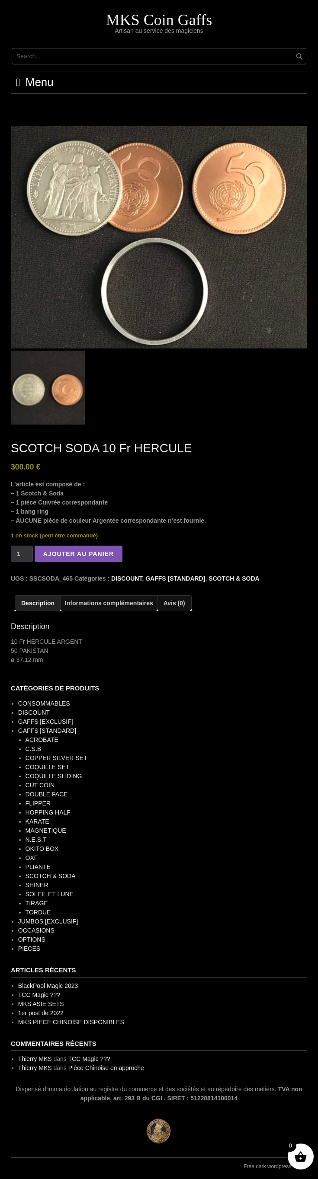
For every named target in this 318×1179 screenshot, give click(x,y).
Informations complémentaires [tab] (109, 603)
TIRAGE (37, 903)
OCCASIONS (36, 930)
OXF (32, 857)
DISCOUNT (126, 578)
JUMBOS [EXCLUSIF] (48, 921)
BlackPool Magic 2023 (48, 985)
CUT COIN (40, 785)
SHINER (37, 885)
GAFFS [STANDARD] (175, 578)
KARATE (37, 821)
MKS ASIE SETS (41, 1003)
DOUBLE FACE (47, 794)
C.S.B (34, 748)
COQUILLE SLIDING (54, 776)
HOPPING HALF (48, 812)
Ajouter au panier (78, 553)
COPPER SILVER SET (56, 757)
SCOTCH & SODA (234, 578)
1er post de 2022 (41, 1013)
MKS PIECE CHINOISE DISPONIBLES (71, 1022)
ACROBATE (42, 739)
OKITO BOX (42, 848)
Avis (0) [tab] (174, 603)
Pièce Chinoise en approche (106, 1067)
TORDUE (38, 912)
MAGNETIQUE (46, 830)
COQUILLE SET (48, 767)
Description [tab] (38, 603)
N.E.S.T (36, 839)
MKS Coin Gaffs (159, 20)
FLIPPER (38, 803)
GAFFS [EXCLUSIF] (45, 721)
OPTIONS (31, 939)
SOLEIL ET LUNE (50, 894)
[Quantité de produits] (22, 554)
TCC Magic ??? (39, 994)
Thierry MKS (35, 1058)
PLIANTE (38, 866)
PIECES (29, 948)
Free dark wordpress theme (275, 1166)
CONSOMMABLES (44, 703)
